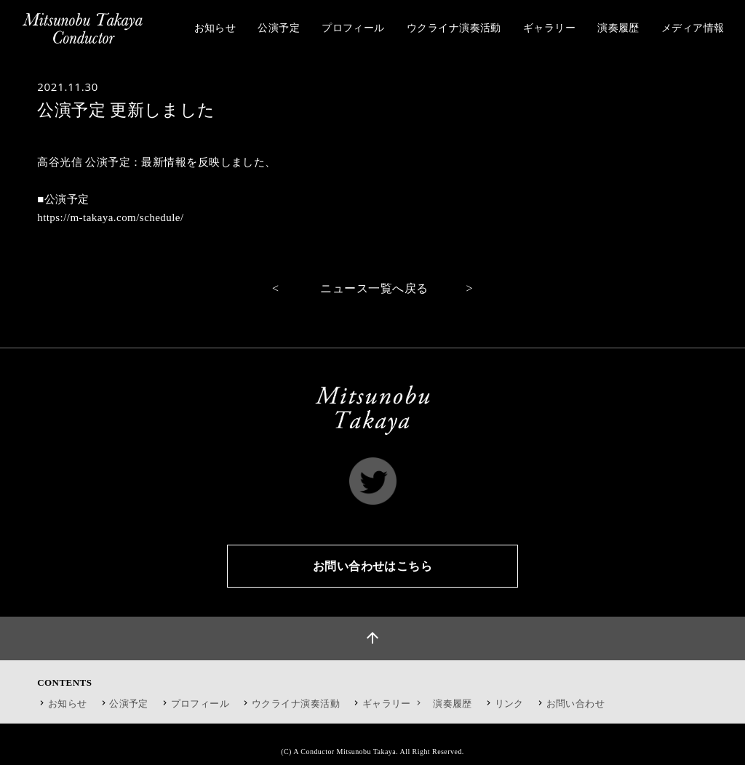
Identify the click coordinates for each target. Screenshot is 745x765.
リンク (509, 703)
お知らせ (67, 703)
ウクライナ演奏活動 (296, 703)
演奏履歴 (452, 703)
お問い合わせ (575, 703)
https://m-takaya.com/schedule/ (110, 217)
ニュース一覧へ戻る (374, 288)
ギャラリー (393, 703)
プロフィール (200, 703)
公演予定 (128, 703)
